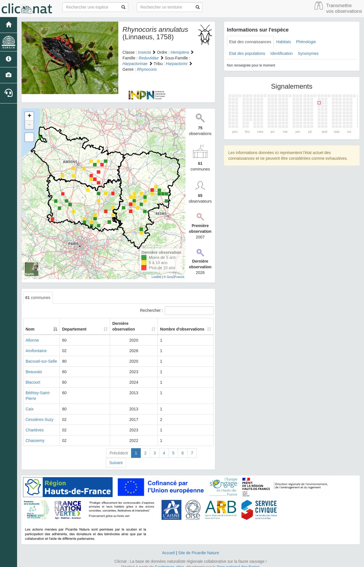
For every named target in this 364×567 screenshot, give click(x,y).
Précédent (119, 447)
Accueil (168, 547)
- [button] (29, 125)
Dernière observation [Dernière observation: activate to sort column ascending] (126, 326)
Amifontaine (36, 350)
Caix (30, 403)
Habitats (283, 42)
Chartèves (35, 424)
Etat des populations (247, 53)
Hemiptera (180, 52)
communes (37, 297)
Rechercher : (177, 310)
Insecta (144, 52)
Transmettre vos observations (344, 8)
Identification (281, 53)
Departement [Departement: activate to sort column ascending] (92, 329)
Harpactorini (176, 63)
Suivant (116, 457)
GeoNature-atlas (169, 561)
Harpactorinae (135, 63)
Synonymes (308, 53)
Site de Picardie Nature (198, 547)
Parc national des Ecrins (238, 561)
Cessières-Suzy (39, 414)
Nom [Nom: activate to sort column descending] (30, 329)
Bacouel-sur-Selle (41, 361)
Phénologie (306, 42)
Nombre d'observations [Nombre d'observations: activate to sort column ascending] (177, 326)
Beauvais (34, 371)
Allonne (32, 340)
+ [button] (29, 116)
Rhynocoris (147, 69)
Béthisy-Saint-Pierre (43, 393)
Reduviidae (149, 58)
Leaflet (156, 277)
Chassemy (35, 435)
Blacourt (33, 382)
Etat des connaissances (250, 42)
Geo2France (175, 277)
